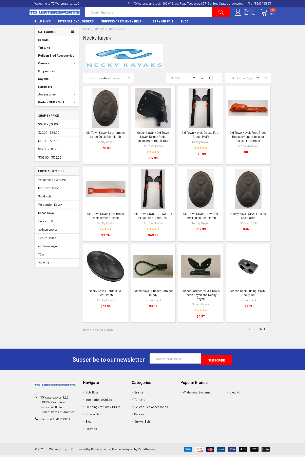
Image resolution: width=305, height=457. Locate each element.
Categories (47, 35)
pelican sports (48, 233)
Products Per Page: (240, 82)
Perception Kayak (50, 208)
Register (245, 16)
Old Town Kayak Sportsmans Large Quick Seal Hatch (105, 138)
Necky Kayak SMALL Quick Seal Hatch (248, 219)
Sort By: (91, 82)
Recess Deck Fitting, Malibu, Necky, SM (248, 296)
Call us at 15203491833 (55, 421)
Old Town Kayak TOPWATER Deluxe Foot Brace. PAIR (153, 219)
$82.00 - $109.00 (49, 153)
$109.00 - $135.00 (49, 161)
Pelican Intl (45, 225)
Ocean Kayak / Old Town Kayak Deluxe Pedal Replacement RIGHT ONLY (153, 140)
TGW (41, 258)
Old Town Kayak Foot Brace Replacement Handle (105, 219)
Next (264, 333)
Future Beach (47, 241)
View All (43, 266)
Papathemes (146, 451)
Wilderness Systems (52, 183)
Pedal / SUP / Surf (57, 106)
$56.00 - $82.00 (48, 144)
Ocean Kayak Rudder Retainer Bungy (153, 296)
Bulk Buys (42, 25)
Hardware (57, 90)
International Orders (76, 25)
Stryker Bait (162, 25)
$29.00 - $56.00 (48, 136)
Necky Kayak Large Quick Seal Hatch (105, 296)
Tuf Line (44, 51)
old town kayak (48, 249)
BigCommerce (100, 451)
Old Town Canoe (48, 191)
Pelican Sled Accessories (56, 59)
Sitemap (91, 430)
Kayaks (57, 82)
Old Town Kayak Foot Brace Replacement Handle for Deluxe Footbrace (248, 140)
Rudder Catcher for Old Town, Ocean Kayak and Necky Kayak (200, 298)
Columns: (175, 81)
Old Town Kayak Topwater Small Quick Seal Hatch (200, 219)
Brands (57, 43)
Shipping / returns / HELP (123, 25)
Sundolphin (45, 200)
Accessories (57, 98)
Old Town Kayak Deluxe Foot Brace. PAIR (201, 138)
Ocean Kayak (46, 216)
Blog (185, 25)
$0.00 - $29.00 (48, 128)
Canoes (57, 67)
